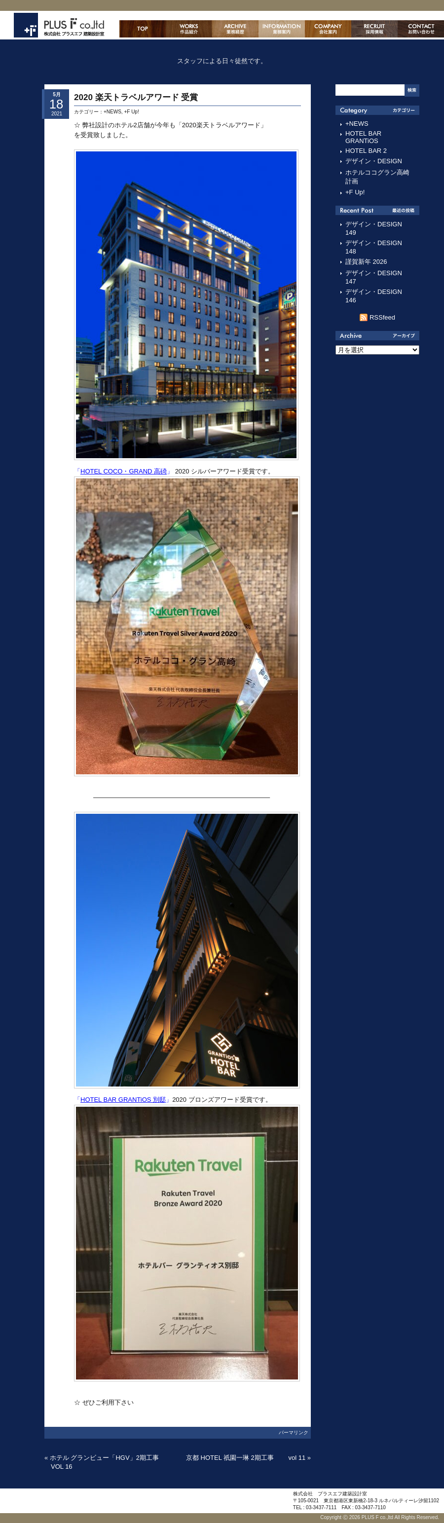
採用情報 (374, 28)
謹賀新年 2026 (366, 261)
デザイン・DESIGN (373, 161)
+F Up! (131, 111)
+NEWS (112, 111)
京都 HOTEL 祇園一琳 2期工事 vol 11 (245, 1457)
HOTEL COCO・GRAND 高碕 (123, 471)
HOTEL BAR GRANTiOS (363, 137)
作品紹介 (189, 28)
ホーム (142, 28)
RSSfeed (382, 317)
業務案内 (282, 28)
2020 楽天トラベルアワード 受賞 (136, 97)
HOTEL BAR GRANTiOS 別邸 (123, 1099)
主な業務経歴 (235, 28)
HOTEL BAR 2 (366, 150)
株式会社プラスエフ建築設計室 (59, 25)
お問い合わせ (421, 28)
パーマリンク (293, 1432)
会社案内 (328, 28)
